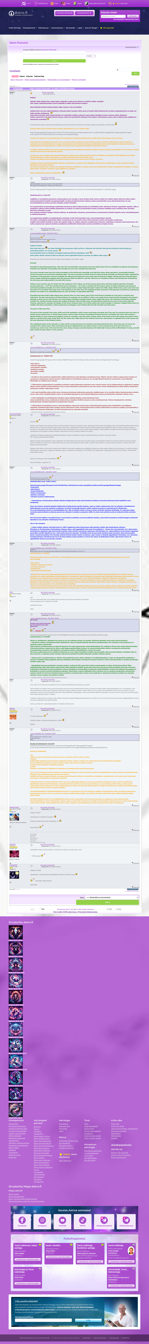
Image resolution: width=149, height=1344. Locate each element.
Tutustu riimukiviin (66, 1148)
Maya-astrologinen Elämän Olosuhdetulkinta (26, 1201)
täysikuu (13, 844)
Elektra (12, 708)
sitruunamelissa (15, 414)
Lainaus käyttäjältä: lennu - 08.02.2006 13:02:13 (43, 347)
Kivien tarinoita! (79, 80)
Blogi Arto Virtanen (41, 1163)
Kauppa (114, 1138)
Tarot (68, 3)
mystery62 (13, 865)
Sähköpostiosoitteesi (24, 1317)
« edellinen (127, 84)
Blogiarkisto (116, 1133)
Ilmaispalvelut (29, 28)
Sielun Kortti (89, 1129)
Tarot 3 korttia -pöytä (92, 1138)
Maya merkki (14, 1148)
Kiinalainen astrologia (97, 3)
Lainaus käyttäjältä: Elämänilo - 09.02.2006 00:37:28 (45, 618)
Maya (56, 3)
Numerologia (43, 3)
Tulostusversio (133, 86)
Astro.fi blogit (91, 28)
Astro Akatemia (65, 1161)
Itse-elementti (90, 1160)
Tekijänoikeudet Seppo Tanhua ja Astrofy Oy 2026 (34, 1338)
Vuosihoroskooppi (91, 1153)
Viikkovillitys (13, 1124)
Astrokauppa (84, 13)
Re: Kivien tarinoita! (48, 177)
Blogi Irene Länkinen (42, 1160)
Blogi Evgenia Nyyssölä (43, 1155)
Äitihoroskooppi (15, 1136)
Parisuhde (70, 28)
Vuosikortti (88, 1133)
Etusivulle (12, 1157)
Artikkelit (12, 1150)
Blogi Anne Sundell (41, 1153)
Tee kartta (38, 1179)
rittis (11, 592)
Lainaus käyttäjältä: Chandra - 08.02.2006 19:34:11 (44, 233)
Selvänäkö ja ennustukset (59, 80)
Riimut (80, 3)
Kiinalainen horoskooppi (18, 1145)
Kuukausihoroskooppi (17, 1126)
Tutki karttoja (15, 28)
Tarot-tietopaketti (91, 1126)
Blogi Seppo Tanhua (42, 1136)
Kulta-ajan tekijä (117, 1126)
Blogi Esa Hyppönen (42, 1151)
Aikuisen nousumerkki (17, 1131)
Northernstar (14, 807)
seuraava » (135, 84)
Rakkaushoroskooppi (17, 1138)
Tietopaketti (38, 1172)
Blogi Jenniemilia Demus (44, 1146)
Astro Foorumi (19, 42)
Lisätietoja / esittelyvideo (27, 1259)
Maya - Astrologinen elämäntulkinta (23, 1199)
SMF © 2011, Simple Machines (84, 909)
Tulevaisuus (43, 28)
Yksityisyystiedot (114, 1338)
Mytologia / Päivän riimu (68, 1141)
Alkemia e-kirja (15, 1155)
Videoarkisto (116, 1136)
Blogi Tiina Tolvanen (42, 1165)
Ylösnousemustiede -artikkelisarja (124, 1129)
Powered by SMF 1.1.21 (64, 909)
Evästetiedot (125, 1338)
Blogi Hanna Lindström (43, 1167)
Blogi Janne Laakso (41, 1148)
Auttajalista (13, 1153)
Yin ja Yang (88, 1156)
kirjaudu (43, 50)
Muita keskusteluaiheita (35, 80)
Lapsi (80, 28)
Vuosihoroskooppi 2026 (18, 1129)
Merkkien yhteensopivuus (19, 1143)
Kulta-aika (120, 3)
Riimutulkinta (64, 1143)
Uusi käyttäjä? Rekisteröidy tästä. (126, 19)
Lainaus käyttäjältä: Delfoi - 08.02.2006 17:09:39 (44, 472)
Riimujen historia (66, 1146)
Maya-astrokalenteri (16, 1197)
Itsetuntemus (57, 28)
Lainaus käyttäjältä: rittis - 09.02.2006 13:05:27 (43, 733)
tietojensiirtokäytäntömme (45, 1312)
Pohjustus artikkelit (119, 1131)
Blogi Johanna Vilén (42, 1139)
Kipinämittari (14, 1141)
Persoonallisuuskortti (92, 1131)
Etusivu (28, 3)
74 (19, 86)
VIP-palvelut (107, 28)
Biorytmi (37, 1127)
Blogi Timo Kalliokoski (42, 1141)
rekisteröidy (52, 50)
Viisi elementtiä (90, 1158)
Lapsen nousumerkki (17, 1133)
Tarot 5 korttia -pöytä (92, 1136)
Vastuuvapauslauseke (99, 1338)
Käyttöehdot (86, 1338)
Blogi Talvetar (39, 1158)
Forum (36, 1170)
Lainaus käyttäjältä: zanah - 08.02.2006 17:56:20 (44, 548)
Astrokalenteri (65, 13)
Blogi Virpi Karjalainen (42, 1143)
